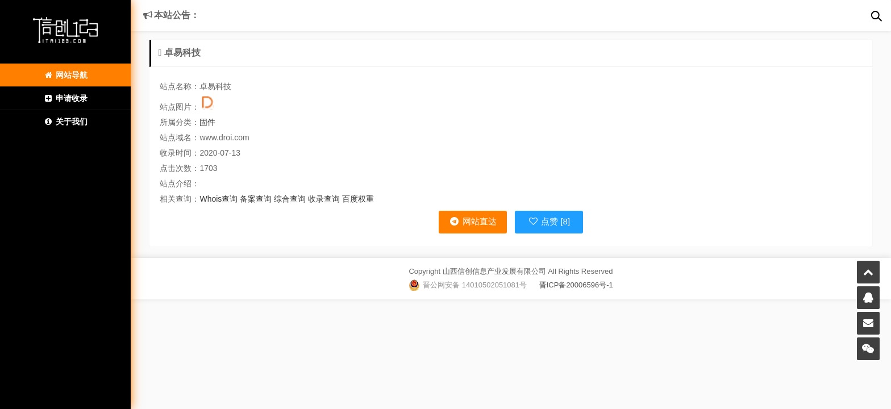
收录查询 (324, 198)
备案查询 (256, 198)
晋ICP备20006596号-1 (570, 285)
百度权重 (358, 198)
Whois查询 (218, 198)
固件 (207, 122)
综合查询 (290, 198)
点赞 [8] (549, 221)
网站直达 (472, 221)
